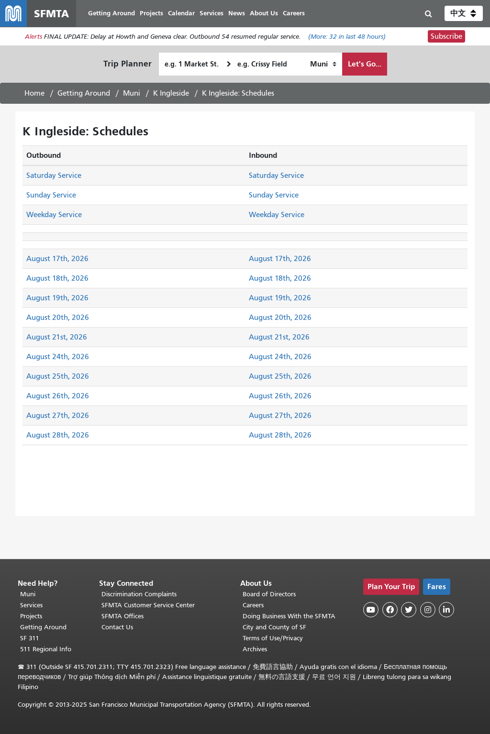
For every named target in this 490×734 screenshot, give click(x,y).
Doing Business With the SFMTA (289, 616)
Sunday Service (51, 195)
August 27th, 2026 (57, 415)
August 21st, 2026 (56, 337)
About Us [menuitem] (264, 13)
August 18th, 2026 (57, 278)
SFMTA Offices (122, 616)
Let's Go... (364, 63)
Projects (31, 616)
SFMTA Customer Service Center (148, 605)
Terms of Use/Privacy (273, 638)
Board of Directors (269, 594)
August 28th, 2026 (57, 435)
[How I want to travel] (323, 64)
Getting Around (83, 93)
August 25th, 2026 (57, 376)
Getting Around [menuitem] (111, 13)
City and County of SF (274, 627)
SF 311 (29, 638)
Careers (253, 605)
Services (31, 605)
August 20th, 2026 (57, 317)
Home (34, 93)
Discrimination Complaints (139, 594)
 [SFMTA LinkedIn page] (446, 609)
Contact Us (117, 627)
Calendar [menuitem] (181, 13)
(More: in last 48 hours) (347, 37)
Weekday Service (54, 214)
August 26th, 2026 (57, 396)
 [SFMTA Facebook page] (390, 609)
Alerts (33, 37)
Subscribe (446, 36)
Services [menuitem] (211, 13)
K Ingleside (171, 93)
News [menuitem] (236, 13)
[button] (464, 13)
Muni (131, 93)
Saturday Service (53, 175)
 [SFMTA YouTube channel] (371, 609)
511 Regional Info (45, 649)
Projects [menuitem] (151, 13)
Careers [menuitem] (294, 13)
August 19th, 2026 (57, 298)
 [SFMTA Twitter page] (408, 609)
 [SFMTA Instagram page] (427, 609)
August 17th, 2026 (57, 258)
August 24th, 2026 (57, 356)
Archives (255, 649)
